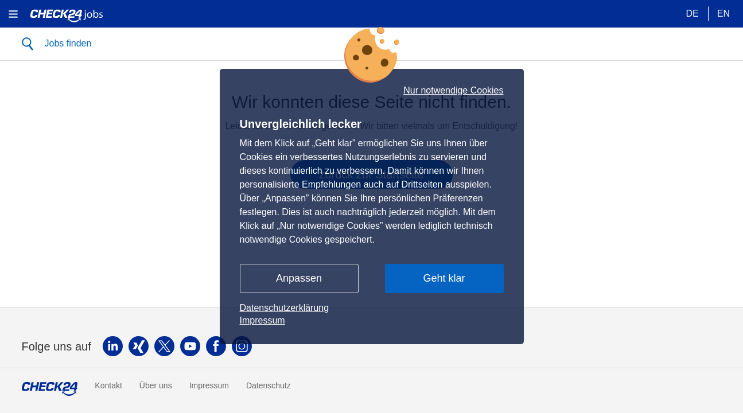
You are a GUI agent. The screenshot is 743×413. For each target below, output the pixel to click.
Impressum (262, 320)
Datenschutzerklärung (284, 308)
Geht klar (444, 278)
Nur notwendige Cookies (453, 90)
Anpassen (299, 278)
